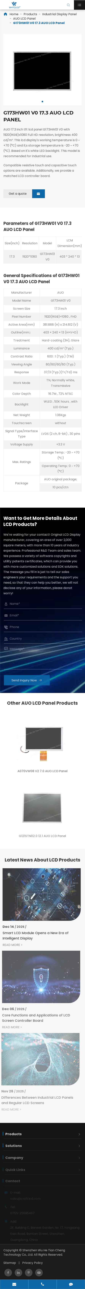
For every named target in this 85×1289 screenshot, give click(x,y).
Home (14, 14)
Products (30, 14)
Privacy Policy (32, 1263)
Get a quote (27, 193)
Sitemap (9, 1263)
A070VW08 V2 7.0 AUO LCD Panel (42, 773)
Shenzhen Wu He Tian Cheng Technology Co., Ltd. (34, 1252)
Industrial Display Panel (59, 14)
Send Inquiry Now (29, 680)
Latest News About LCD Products (42, 862)
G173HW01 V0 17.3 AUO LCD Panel (39, 23)
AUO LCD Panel (24, 18)
